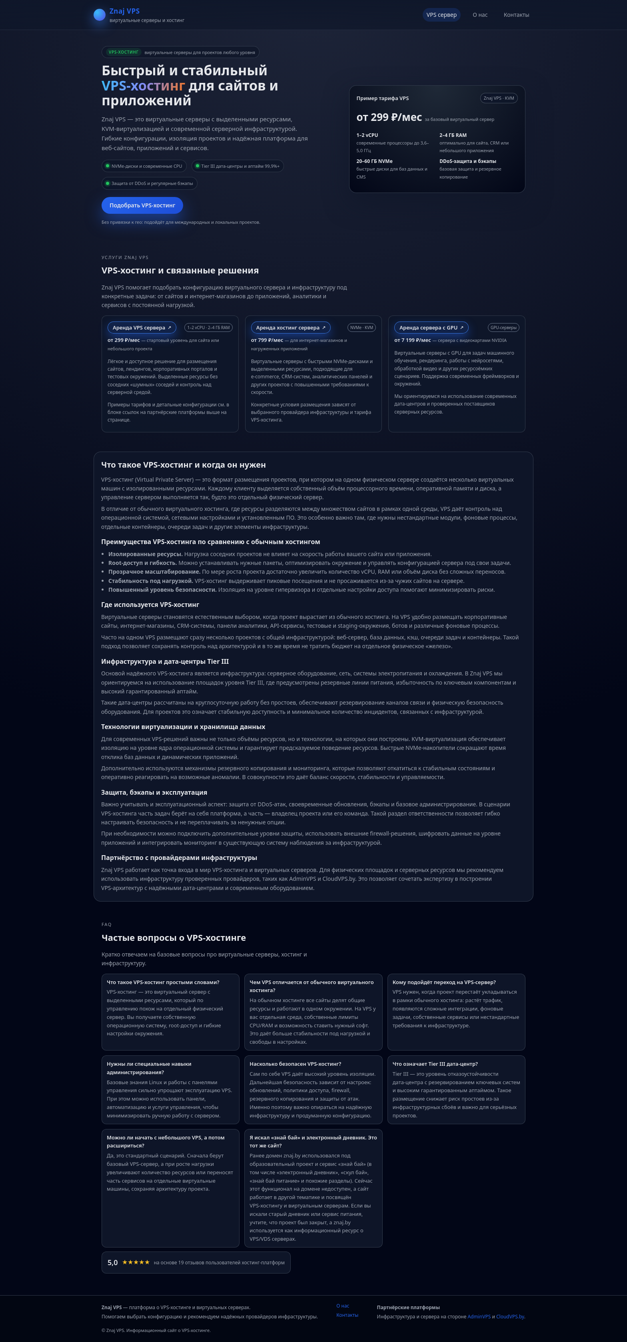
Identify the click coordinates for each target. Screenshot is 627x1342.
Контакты (516, 14)
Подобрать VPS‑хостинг (142, 205)
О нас (480, 14)
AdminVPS (479, 1316)
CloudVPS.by (510, 1316)
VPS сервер (442, 14)
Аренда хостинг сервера (288, 327)
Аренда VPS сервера (139, 327)
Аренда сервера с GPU (428, 327)
